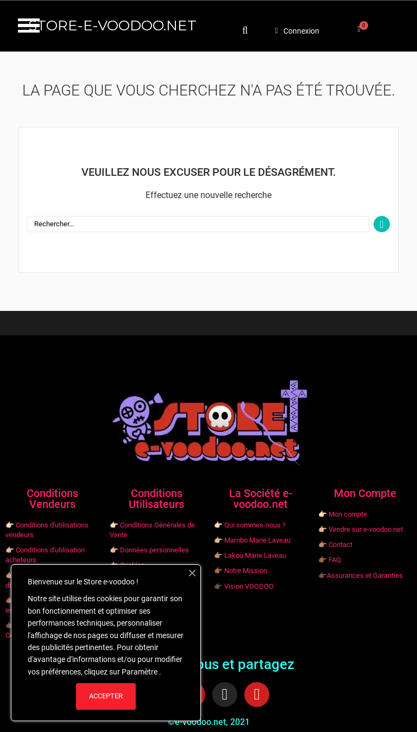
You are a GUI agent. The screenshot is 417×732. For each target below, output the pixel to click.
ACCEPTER (106, 696)
